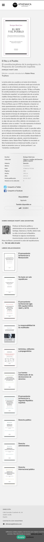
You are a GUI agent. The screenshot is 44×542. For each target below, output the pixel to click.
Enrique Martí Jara (10, 70)
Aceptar (21, 537)
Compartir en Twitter (12, 187)
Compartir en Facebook (13, 190)
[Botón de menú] (4, 5)
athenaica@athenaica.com (14, 524)
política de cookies (36, 534)
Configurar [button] (30, 537)
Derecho (26, 163)
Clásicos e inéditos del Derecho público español (32, 160)
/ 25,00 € (24, 208)
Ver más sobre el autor (12, 243)
